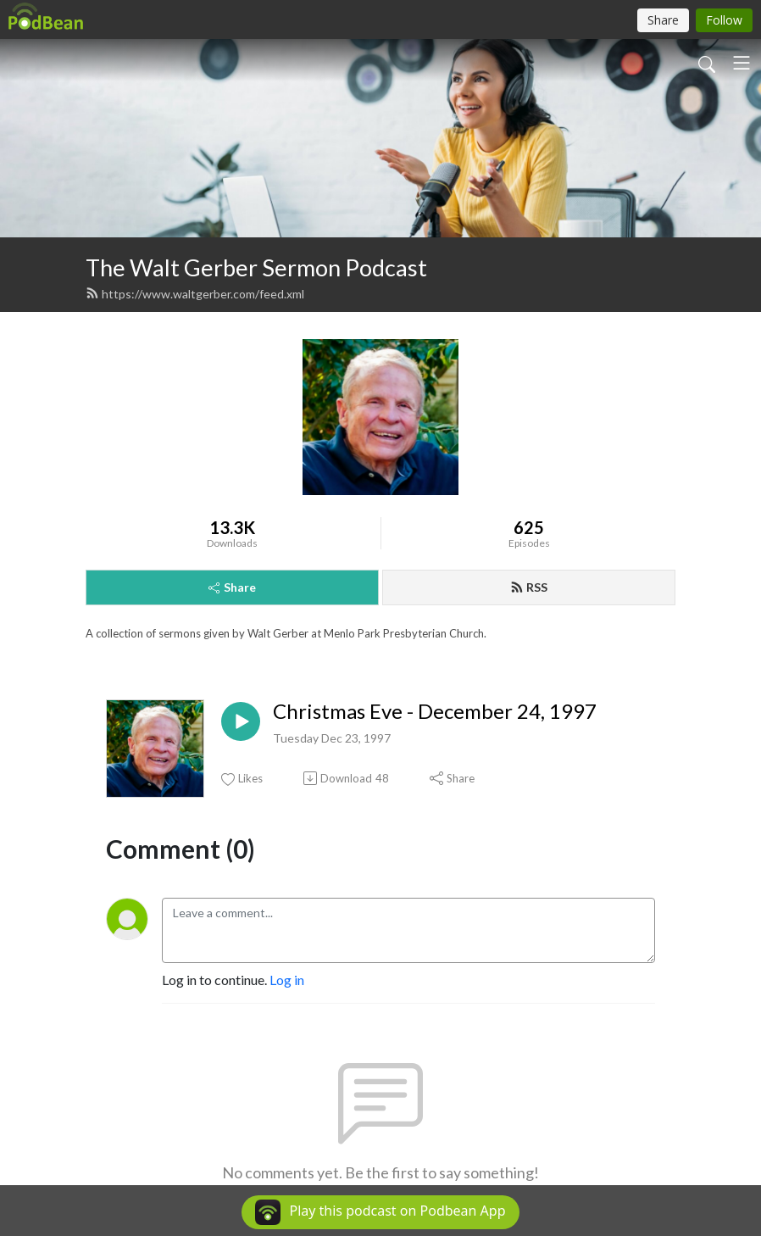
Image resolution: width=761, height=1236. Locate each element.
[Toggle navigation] (741, 63)
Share (232, 587)
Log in (286, 980)
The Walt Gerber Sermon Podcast (256, 267)
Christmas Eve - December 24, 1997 (435, 711)
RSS (528, 587)
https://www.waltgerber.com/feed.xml (195, 294)
